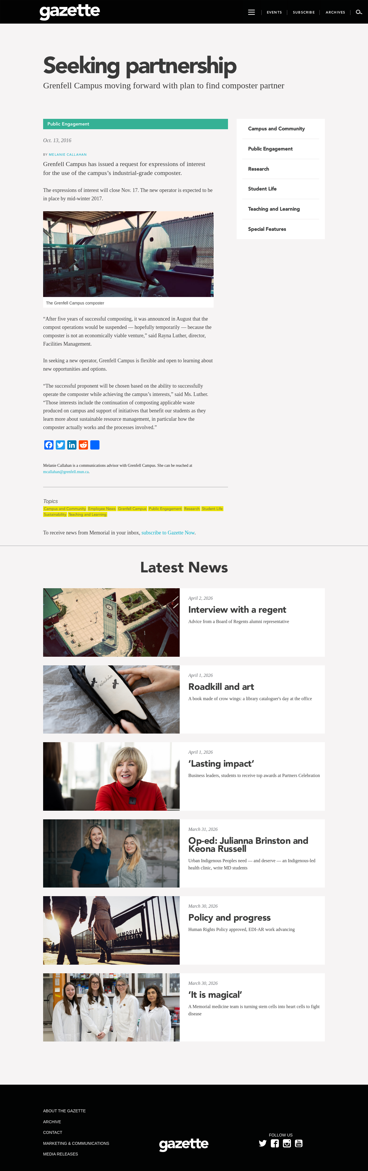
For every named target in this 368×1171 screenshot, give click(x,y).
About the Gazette (64, 1111)
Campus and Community (65, 509)
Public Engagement (165, 509)
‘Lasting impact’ (221, 763)
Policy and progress (229, 917)
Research (192, 509)
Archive (52, 1121)
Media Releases (60, 1154)
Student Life (212, 509)
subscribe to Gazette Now (167, 533)
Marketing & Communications (76, 1143)
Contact (52, 1132)
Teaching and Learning (87, 514)
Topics (50, 501)
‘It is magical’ (215, 995)
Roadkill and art (221, 687)
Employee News (102, 509)
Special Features (267, 229)
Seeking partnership (139, 65)
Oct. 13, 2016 (57, 140)
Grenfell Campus (132, 509)
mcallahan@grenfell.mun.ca (66, 472)
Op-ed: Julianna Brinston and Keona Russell (248, 845)
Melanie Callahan (68, 154)
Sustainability (55, 514)
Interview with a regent (237, 610)
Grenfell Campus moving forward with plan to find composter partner (163, 85)
